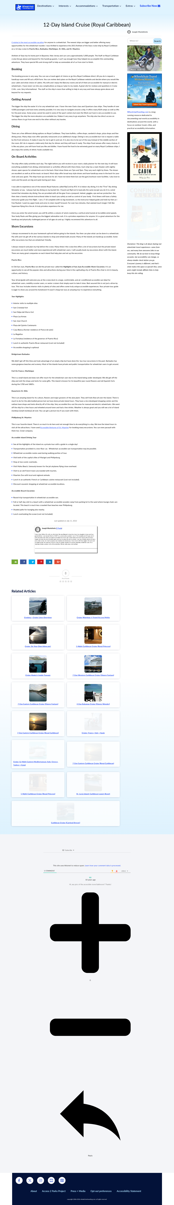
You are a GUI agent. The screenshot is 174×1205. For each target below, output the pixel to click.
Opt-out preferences (101, 1191)
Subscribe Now (150, 5)
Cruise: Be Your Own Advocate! (38, 646)
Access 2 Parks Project (54, 1191)
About (34, 1191)
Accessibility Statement (129, 1191)
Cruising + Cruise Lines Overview (38, 617)
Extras (129, 5)
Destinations (44, 5)
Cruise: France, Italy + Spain (93, 733)
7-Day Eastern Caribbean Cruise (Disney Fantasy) (38, 704)
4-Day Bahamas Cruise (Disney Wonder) (93, 704)
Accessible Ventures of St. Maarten (54, 427)
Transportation (110, 5)
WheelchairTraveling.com (137, 112)
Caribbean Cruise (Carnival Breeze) (65, 823)
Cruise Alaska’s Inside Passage (37, 675)
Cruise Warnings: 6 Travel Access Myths (93, 617)
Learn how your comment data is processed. (103, 865)
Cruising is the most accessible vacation (28, 42)
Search (157, 41)
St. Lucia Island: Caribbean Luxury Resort (93, 794)
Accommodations (85, 5)
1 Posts (59, 528)
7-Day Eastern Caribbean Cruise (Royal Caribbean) (38, 733)
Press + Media (78, 1191)
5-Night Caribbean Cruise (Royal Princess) (93, 646)
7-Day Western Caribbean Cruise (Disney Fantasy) (93, 675)
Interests (64, 5)
